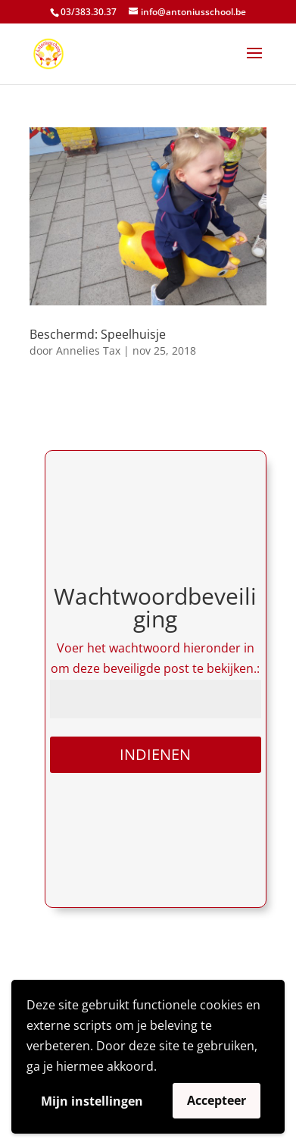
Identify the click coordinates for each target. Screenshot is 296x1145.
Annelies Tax (88, 350)
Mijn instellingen (92, 1101)
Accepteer (216, 1100)
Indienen (155, 754)
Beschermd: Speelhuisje (98, 334)
